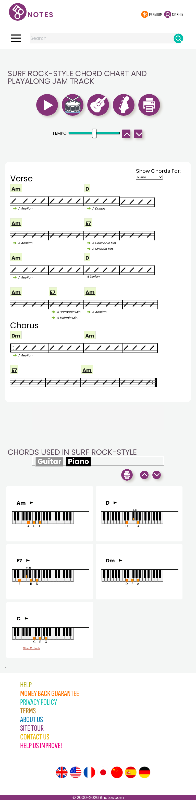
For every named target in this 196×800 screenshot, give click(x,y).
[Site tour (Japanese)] (103, 772)
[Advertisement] (98, 59)
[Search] (178, 38)
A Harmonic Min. (104, 243)
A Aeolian (25, 208)
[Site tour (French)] (89, 772)
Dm (15, 335)
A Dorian (98, 208)
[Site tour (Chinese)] (117, 772)
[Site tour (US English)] (75, 772)
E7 (88, 223)
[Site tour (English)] (61, 772)
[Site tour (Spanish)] (130, 772)
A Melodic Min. (103, 249)
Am (16, 188)
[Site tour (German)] (144, 772)
